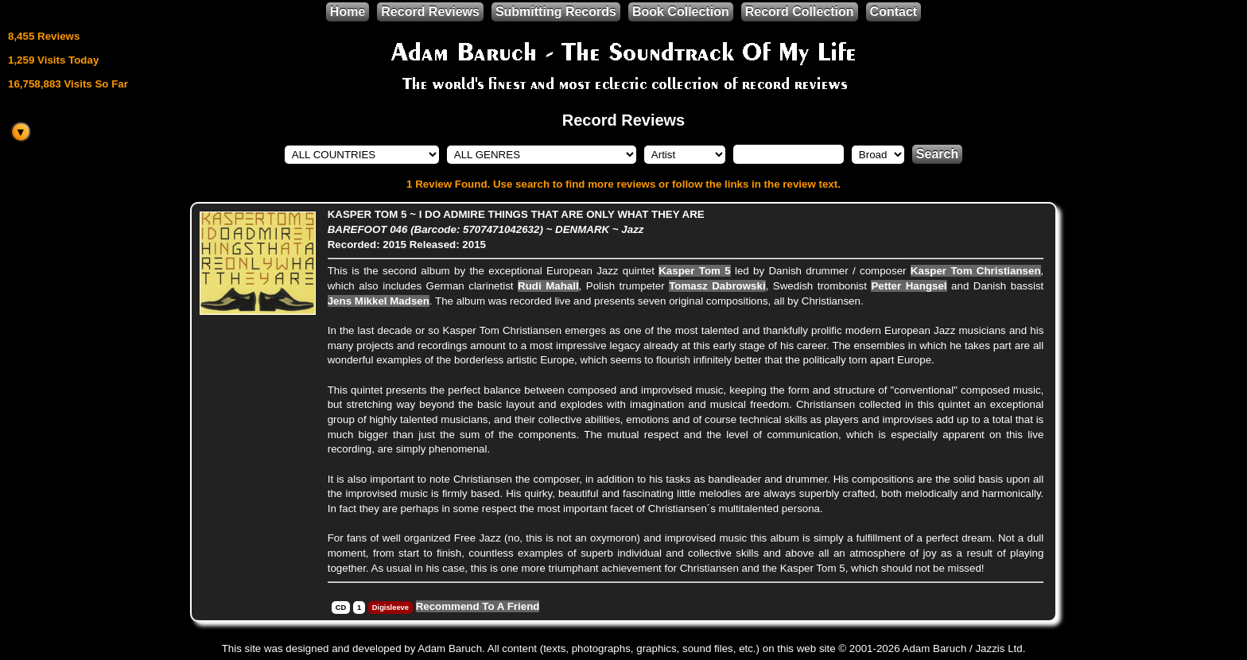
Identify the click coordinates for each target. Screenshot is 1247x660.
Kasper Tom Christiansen (976, 271)
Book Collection (680, 11)
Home (347, 11)
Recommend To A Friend (478, 606)
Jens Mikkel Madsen (378, 301)
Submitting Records (555, 11)
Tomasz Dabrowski (717, 286)
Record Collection (799, 11)
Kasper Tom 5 (694, 271)
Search (937, 154)
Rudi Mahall (548, 286)
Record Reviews (430, 11)
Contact (894, 11)
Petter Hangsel (908, 286)
